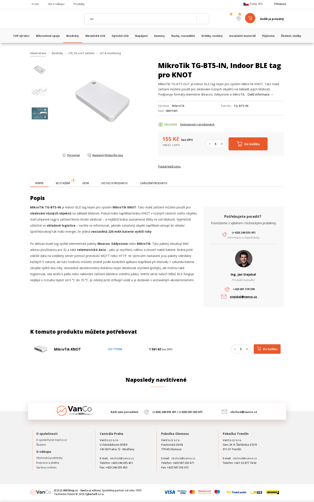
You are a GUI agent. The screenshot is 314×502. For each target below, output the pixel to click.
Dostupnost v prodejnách (197, 124)
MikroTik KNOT (67, 349)
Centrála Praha (111, 434)
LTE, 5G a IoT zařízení (81, 53)
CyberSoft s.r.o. (94, 494)
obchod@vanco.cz (243, 412)
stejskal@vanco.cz (244, 297)
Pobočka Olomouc (175, 434)
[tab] (39, 183)
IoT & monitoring (110, 53)
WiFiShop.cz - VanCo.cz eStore (55, 19)
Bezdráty (57, 53)
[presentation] (39, 183)
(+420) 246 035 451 (244, 232)
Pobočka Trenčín (236, 434)
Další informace (258, 94)
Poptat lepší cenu (169, 166)
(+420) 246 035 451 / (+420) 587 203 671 (177, 412)
